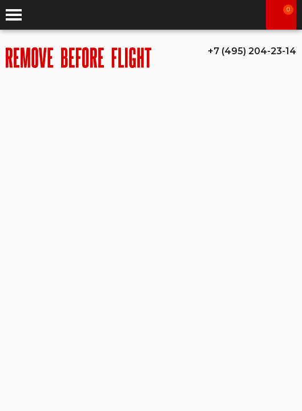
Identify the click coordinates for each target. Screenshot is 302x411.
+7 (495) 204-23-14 (252, 51)
